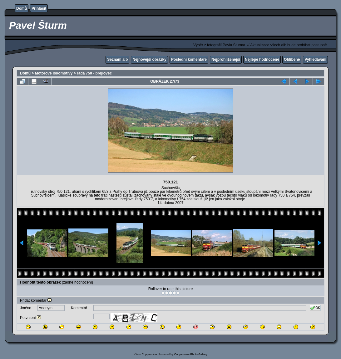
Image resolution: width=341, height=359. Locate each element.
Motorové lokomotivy (54, 73)
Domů (21, 8)
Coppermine (149, 354)
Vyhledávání (315, 59)
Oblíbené (292, 59)
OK (315, 307)
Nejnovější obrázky (149, 59)
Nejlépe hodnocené (262, 59)
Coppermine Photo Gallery (190, 354)
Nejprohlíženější (225, 59)
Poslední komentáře (189, 59)
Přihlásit (39, 8)
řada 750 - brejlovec (94, 73)
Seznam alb (117, 59)
